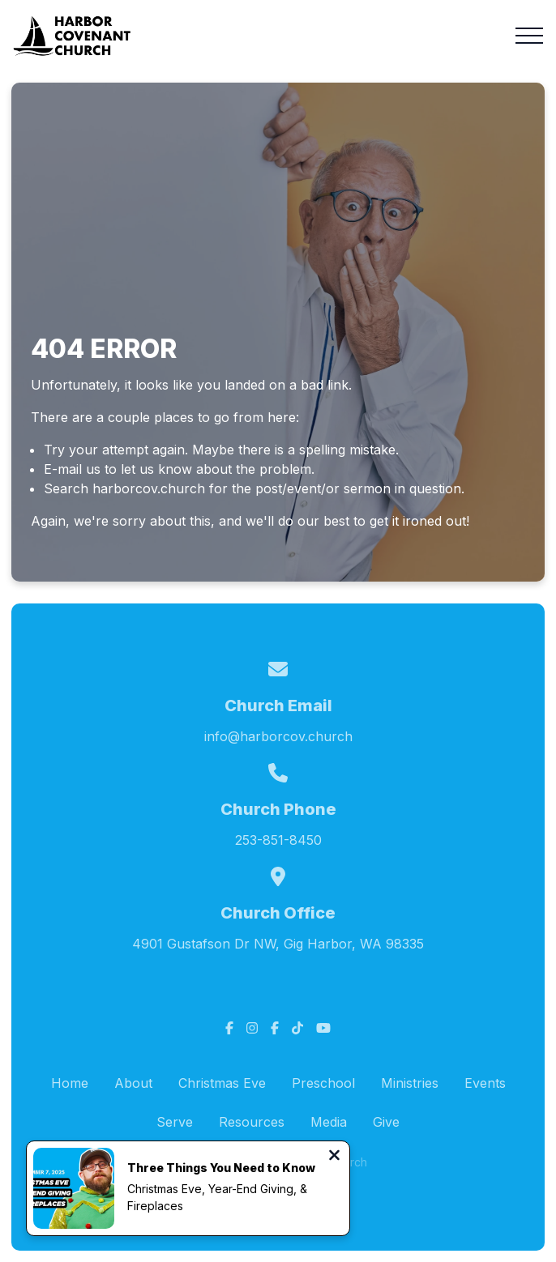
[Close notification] (334, 1157)
